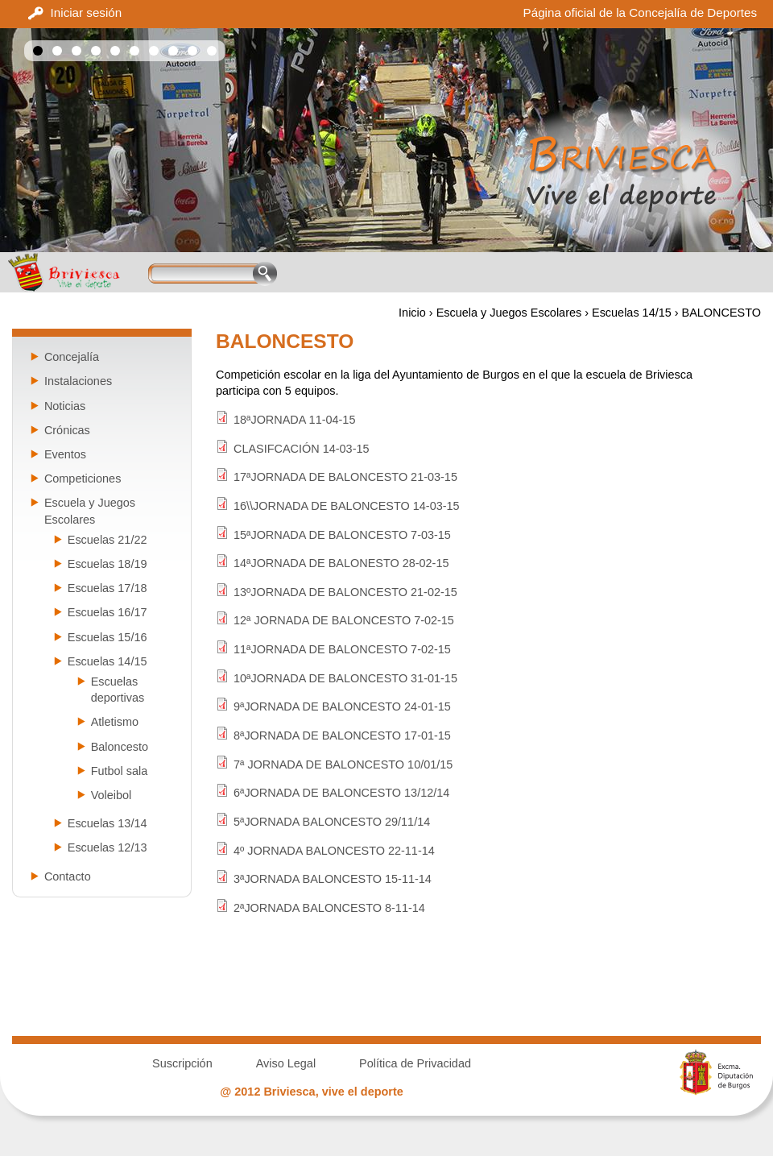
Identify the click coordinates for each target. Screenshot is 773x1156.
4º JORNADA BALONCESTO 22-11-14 (334, 850)
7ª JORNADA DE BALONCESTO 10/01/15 (343, 764)
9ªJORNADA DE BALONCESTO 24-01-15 (342, 706)
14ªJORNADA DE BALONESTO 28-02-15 (341, 563)
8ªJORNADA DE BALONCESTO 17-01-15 (342, 735)
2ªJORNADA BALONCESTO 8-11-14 (329, 907)
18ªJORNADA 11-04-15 (294, 419)
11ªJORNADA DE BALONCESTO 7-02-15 (342, 649)
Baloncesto (119, 746)
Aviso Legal (286, 1063)
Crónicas (67, 430)
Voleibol (111, 795)
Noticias (64, 406)
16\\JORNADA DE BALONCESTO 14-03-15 (347, 505)
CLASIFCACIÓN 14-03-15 (302, 448)
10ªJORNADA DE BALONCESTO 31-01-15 (345, 678)
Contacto (67, 876)
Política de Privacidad (415, 1063)
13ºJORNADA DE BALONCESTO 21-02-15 (345, 592)
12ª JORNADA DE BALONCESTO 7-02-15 (344, 620)
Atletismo (114, 721)
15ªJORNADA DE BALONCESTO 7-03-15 (342, 534)
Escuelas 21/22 (107, 539)
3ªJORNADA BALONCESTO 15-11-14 (333, 878)
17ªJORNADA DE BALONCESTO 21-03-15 (345, 476)
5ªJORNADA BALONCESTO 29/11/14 (332, 821)
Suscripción (182, 1063)
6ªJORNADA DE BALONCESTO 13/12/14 (341, 792)
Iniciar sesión (86, 12)
